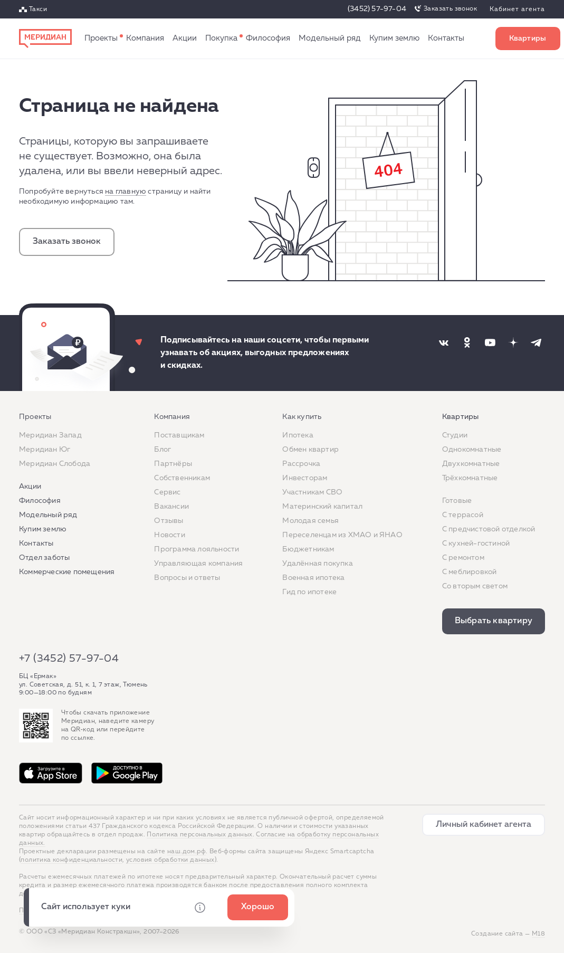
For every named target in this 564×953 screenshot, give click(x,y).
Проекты (101, 38)
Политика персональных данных (199, 835)
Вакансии (171, 506)
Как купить (221, 38)
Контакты (446, 38)
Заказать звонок (450, 9)
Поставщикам (179, 435)
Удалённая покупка (317, 563)
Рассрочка (301, 464)
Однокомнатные (472, 449)
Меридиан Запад (50, 435)
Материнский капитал (322, 506)
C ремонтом (463, 557)
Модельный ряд (330, 38)
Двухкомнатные (471, 464)
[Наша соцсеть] (443, 342)
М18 (538, 934)
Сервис (167, 492)
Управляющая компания (198, 563)
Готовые (457, 500)
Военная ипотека (313, 578)
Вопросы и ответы (187, 578)
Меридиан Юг (44, 449)
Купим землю (394, 38)
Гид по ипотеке (309, 592)
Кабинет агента (517, 9)
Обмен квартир (310, 449)
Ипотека (297, 435)
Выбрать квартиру (527, 38)
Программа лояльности (196, 549)
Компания (145, 38)
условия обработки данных (170, 860)
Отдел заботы (44, 557)
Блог (162, 449)
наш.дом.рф (186, 852)
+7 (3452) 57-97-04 (69, 658)
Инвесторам (304, 478)
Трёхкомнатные (470, 478)
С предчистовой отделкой (489, 529)
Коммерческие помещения (66, 572)
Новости (169, 535)
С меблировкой (469, 572)
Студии (454, 435)
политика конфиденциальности (71, 860)
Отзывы (168, 521)
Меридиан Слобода (54, 464)
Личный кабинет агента (483, 825)
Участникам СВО (312, 492)
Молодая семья (310, 521)
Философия (268, 38)
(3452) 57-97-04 (377, 9)
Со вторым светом (475, 586)
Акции (185, 38)
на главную (125, 191)
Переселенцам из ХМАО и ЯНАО (342, 535)
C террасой (462, 515)
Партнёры (173, 464)
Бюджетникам (308, 549)
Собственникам (182, 478)
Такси (38, 9)
